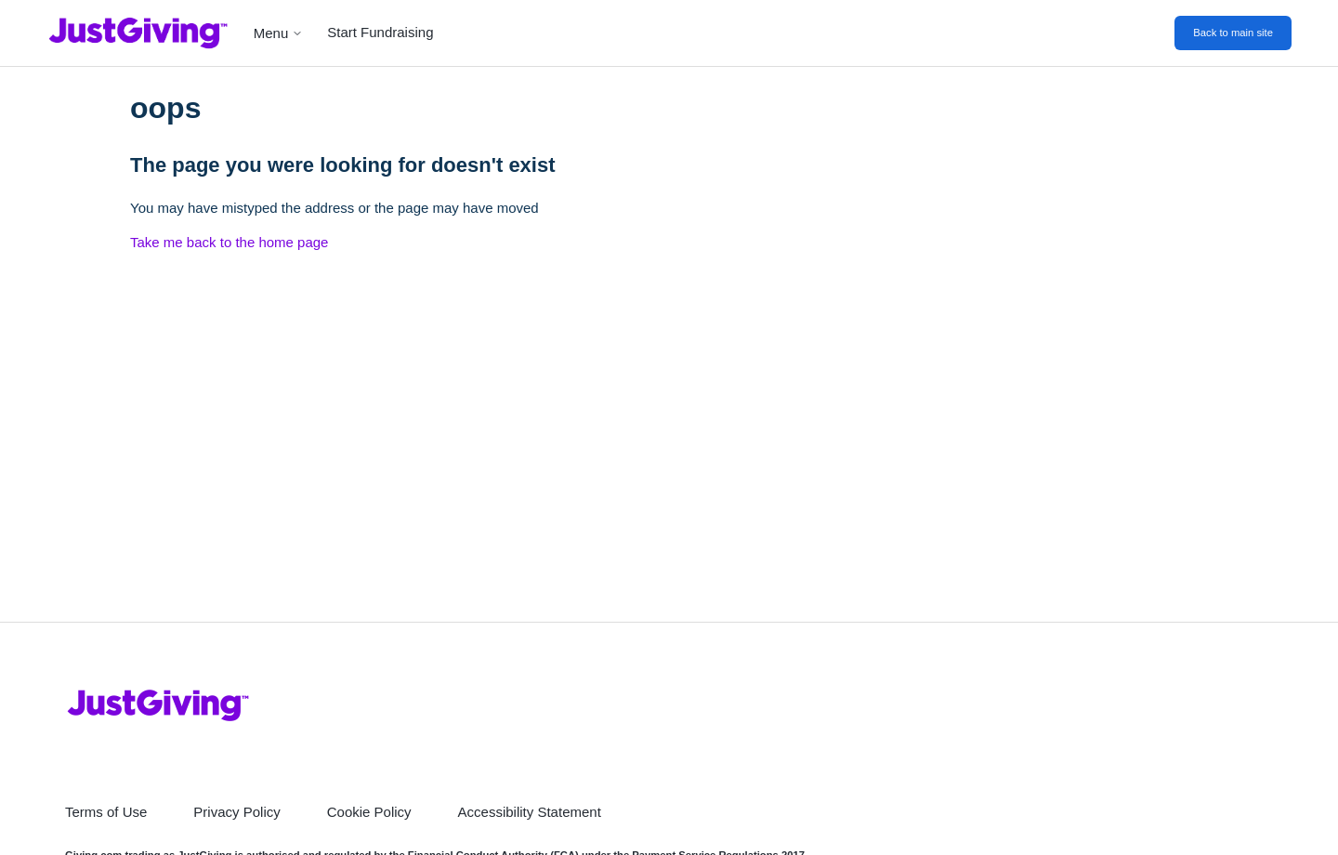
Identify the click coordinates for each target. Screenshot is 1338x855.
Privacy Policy (236, 812)
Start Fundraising (380, 32)
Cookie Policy (369, 812)
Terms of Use (106, 812)
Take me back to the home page (229, 242)
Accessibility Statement (529, 812)
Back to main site (1233, 32)
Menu (279, 33)
